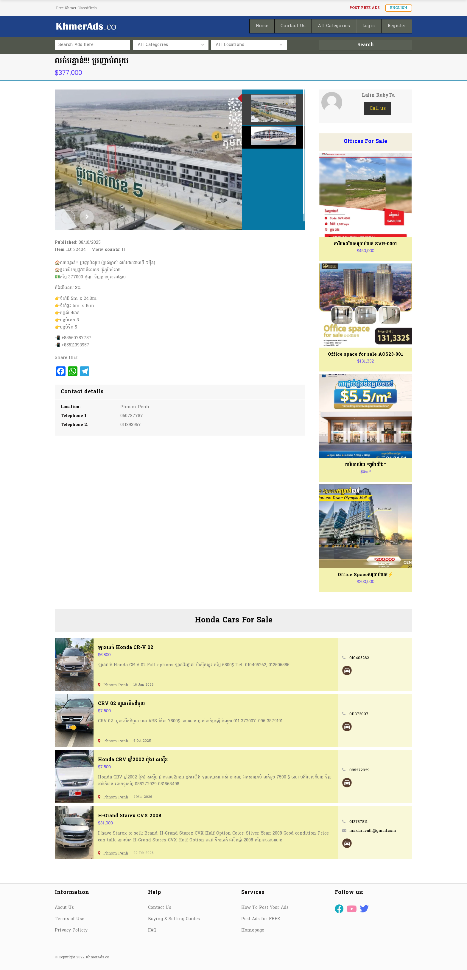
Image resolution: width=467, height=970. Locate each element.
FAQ (152, 930)
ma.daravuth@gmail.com (372, 831)
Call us (378, 108)
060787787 (131, 416)
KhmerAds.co (97, 957)
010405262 (359, 658)
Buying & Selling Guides (174, 919)
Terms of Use (69, 919)
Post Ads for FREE (260, 919)
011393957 (130, 425)
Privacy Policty (71, 930)
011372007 (358, 714)
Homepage (252, 930)
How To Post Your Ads (265, 908)
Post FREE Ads (364, 8)
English (398, 8)
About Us (64, 908)
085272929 (359, 770)
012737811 (358, 822)
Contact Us (159, 908)
